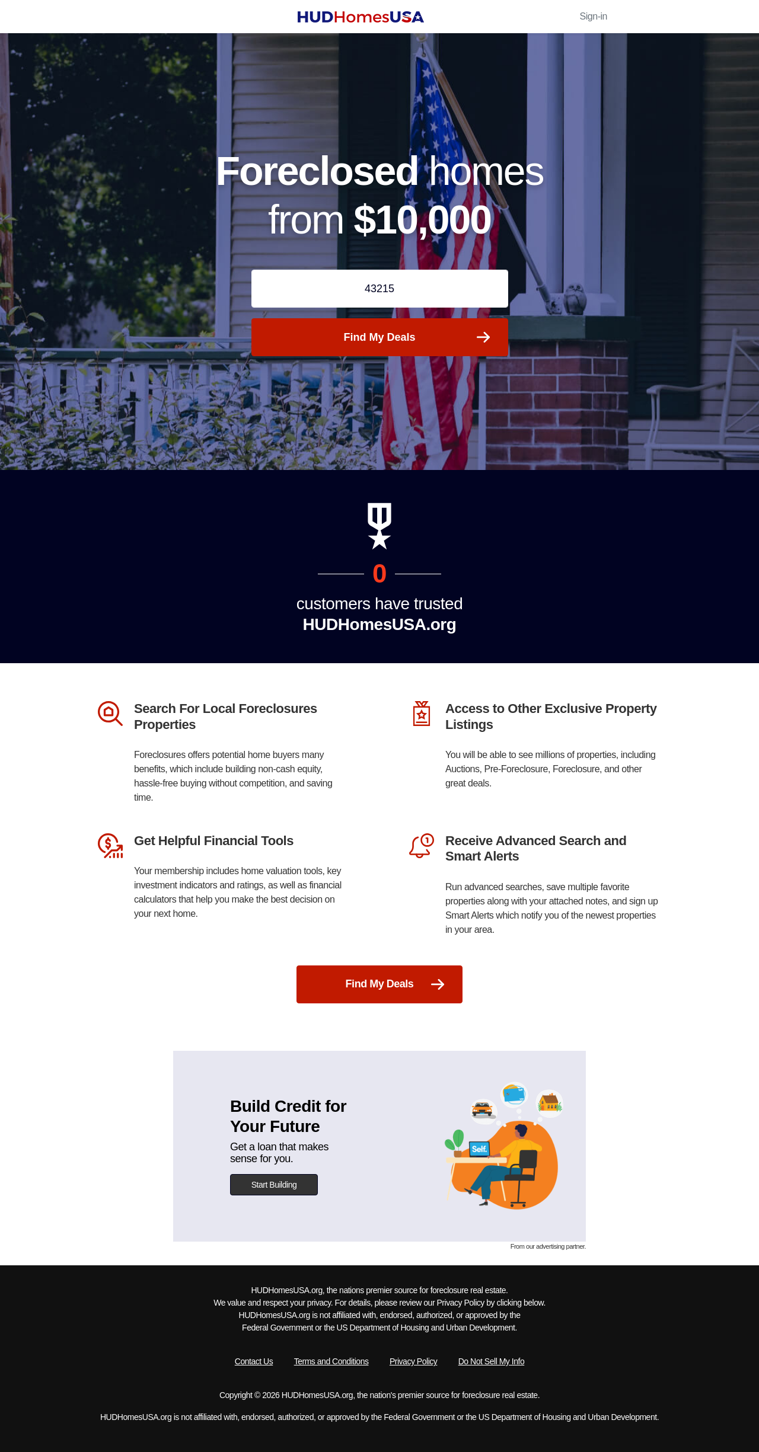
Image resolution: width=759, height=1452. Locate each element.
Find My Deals (416, 337)
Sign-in (593, 16)
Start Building (274, 1184)
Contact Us (254, 1361)
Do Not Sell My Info (491, 1361)
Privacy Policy (413, 1361)
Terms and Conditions (331, 1361)
